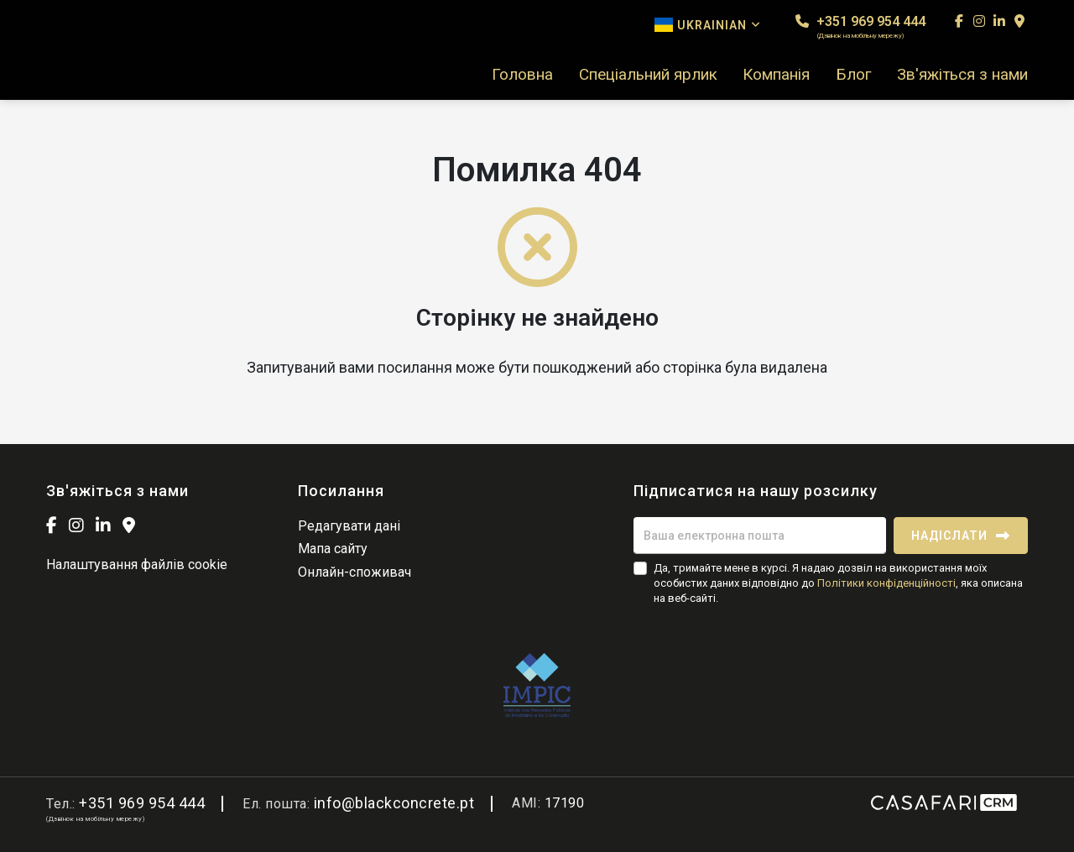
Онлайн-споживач (354, 572)
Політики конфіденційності (886, 583)
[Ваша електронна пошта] (759, 535)
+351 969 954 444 (860, 26)
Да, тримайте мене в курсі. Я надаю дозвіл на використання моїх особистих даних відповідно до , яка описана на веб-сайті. (838, 583)
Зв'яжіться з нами (962, 74)
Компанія (776, 74)
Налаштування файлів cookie (136, 564)
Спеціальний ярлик (648, 74)
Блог (854, 74)
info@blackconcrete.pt (394, 803)
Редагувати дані (349, 526)
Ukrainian (707, 25)
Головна (522, 74)
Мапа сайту (333, 549)
